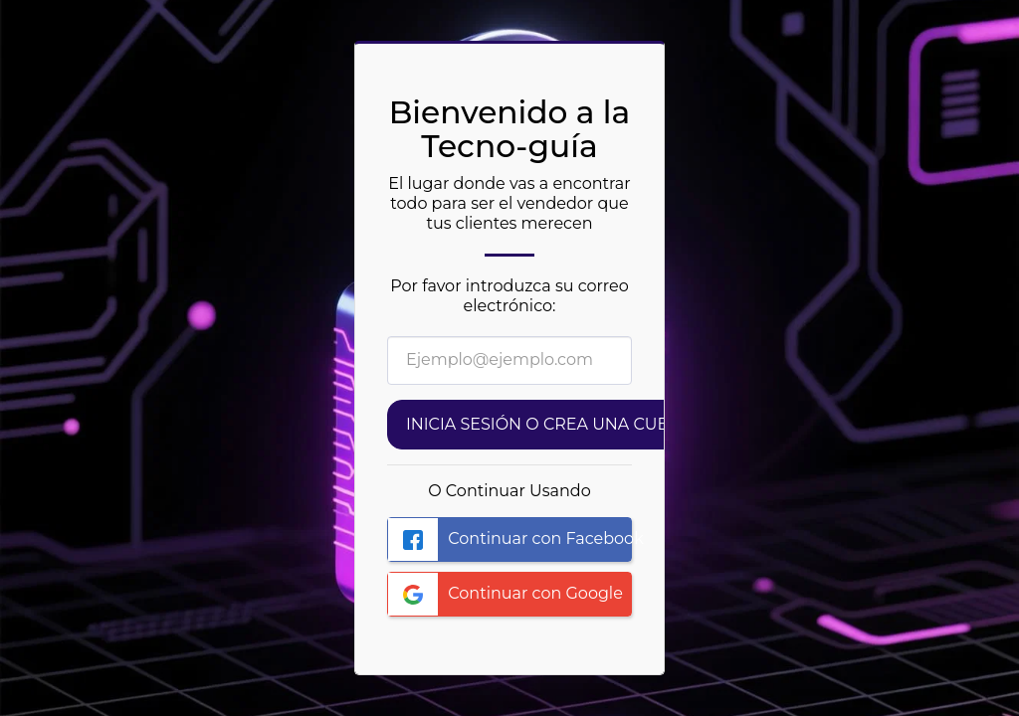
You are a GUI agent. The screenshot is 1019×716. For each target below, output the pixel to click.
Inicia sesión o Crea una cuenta (553, 424)
